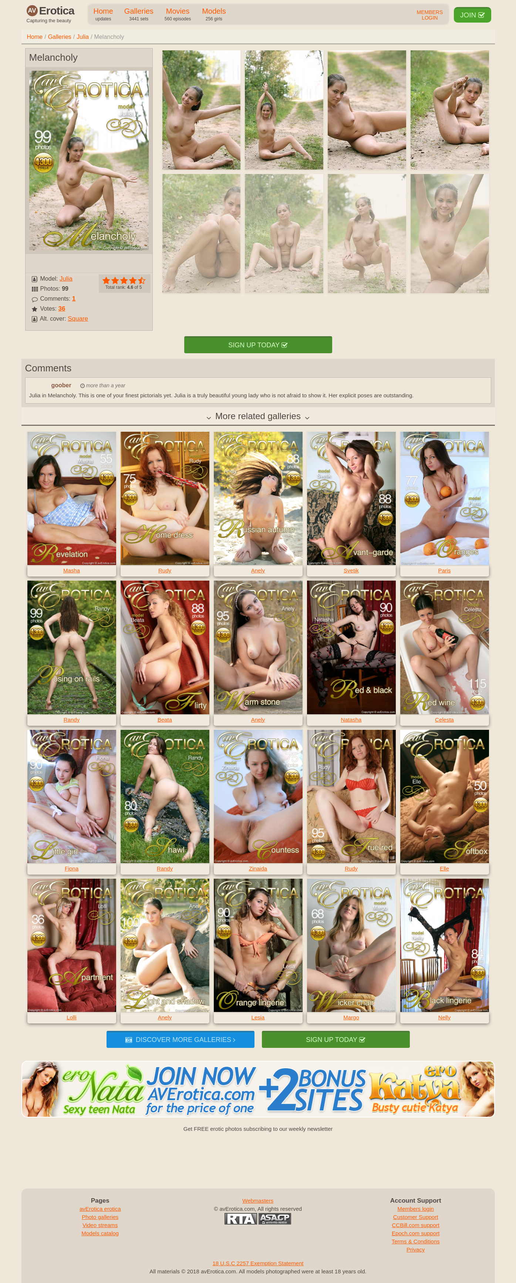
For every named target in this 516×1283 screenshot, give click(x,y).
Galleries (139, 15)
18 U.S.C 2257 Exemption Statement (258, 1263)
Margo (351, 1017)
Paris (444, 570)
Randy (72, 719)
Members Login (430, 15)
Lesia (258, 1017)
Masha (71, 570)
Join (472, 15)
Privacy (416, 1249)
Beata (165, 719)
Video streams (100, 1225)
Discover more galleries (180, 1039)
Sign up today (257, 345)
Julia (83, 37)
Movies (178, 15)
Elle (444, 868)
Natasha (351, 719)
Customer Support (415, 1217)
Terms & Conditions (416, 1241)
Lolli (72, 1017)
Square (78, 318)
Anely (258, 570)
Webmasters (257, 1200)
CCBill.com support (415, 1225)
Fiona (72, 868)
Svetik (351, 570)
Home (103, 15)
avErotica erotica (100, 1209)
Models (214, 15)
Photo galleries (100, 1217)
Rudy (164, 570)
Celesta (444, 719)
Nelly (444, 1017)
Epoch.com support (415, 1233)
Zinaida (258, 868)
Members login (416, 1209)
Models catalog (100, 1233)
